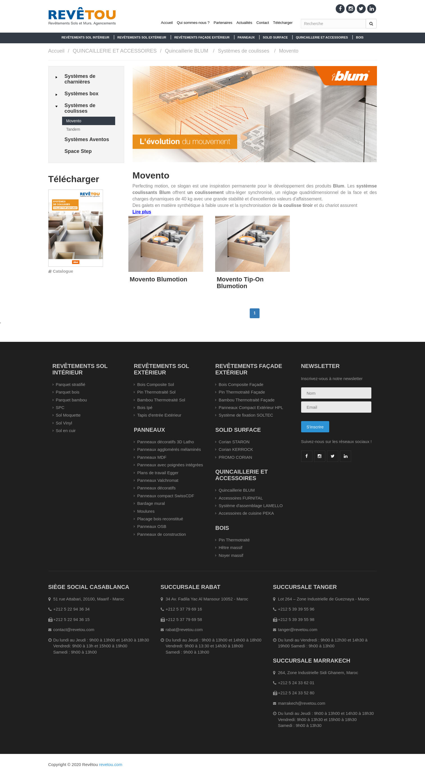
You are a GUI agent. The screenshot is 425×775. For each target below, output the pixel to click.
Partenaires (223, 23)
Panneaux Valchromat (157, 480)
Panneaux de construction (161, 534)
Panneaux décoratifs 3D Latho (165, 441)
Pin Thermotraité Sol (156, 392)
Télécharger (282, 23)
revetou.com (110, 764)
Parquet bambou (71, 399)
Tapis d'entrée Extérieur (159, 415)
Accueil (167, 23)
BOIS (359, 37)
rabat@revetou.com (184, 629)
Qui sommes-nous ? (193, 23)
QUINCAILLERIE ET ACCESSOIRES (322, 37)
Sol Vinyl (64, 423)
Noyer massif (231, 555)
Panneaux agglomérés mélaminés (169, 449)
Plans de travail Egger (157, 472)
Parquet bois (67, 392)
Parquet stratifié (70, 384)
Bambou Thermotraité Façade (246, 399)
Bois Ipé (144, 407)
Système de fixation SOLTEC (246, 415)
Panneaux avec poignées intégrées (170, 464)
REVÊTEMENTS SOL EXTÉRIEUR (141, 37)
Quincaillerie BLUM (186, 51)
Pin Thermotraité (234, 539)
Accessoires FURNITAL (241, 498)
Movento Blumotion (158, 279)
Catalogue (63, 271)
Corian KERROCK (236, 449)
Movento (288, 51)
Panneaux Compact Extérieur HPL (251, 407)
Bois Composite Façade (241, 384)
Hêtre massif (230, 547)
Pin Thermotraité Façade (242, 392)
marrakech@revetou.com (302, 703)
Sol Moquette (68, 415)
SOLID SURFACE (275, 37)
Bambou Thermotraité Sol (161, 399)
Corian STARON (234, 441)
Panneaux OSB (151, 526)
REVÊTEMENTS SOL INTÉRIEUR (85, 37)
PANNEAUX (246, 37)
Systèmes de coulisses (243, 51)
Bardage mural (151, 503)
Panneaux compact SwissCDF (165, 495)
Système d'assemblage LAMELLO (251, 505)
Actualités (244, 23)
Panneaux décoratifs (156, 487)
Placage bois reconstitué (160, 518)
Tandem (73, 129)
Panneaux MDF (151, 457)
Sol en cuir (66, 430)
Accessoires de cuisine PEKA (246, 513)
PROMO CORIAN (235, 457)
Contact (262, 23)
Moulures (145, 511)
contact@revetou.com (73, 629)
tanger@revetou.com (297, 629)
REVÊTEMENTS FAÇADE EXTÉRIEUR (201, 37)
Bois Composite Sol (155, 384)
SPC (60, 407)
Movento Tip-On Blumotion (240, 283)
